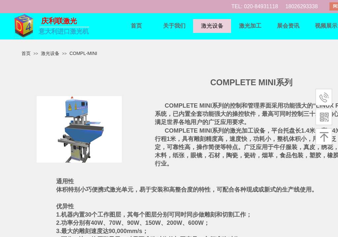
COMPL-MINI (83, 53)
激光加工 (250, 26)
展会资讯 (288, 26)
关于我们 (174, 26)
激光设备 (212, 26)
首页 (136, 26)
